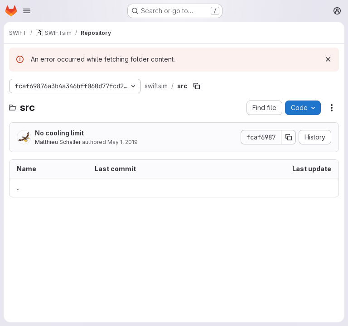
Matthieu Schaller (58, 142)
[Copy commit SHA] (288, 137)
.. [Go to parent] (18, 188)
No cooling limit (59, 133)
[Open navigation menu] (26, 11)
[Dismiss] (328, 59)
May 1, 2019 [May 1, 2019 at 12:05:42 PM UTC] (122, 142)
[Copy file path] (196, 86)
